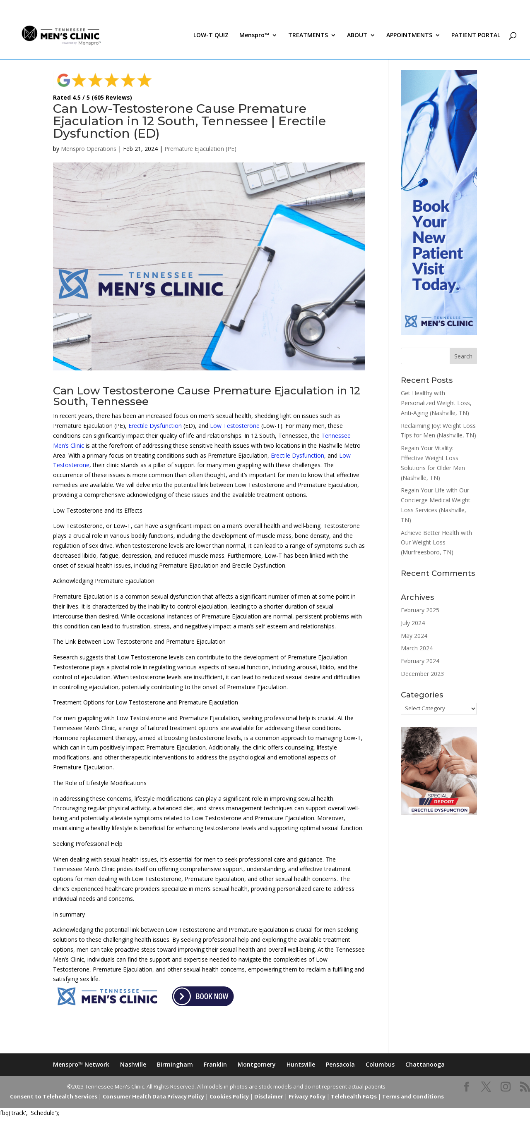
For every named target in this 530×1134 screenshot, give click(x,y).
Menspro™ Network (81, 1064)
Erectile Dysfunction (155, 426)
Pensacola (340, 1064)
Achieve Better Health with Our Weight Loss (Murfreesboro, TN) (436, 542)
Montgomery (257, 1064)
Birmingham (175, 1064)
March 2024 (417, 648)
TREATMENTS (308, 36)
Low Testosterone (235, 426)
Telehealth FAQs (354, 1096)
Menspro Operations (88, 149)
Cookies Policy (229, 1096)
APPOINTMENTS (409, 36)
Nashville (133, 1064)
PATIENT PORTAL (475, 36)
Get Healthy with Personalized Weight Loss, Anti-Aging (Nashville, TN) (436, 403)
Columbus (380, 1064)
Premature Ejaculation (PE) (200, 149)
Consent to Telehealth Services (53, 1096)
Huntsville (301, 1064)
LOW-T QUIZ (211, 36)
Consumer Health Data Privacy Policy (153, 1096)
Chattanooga (425, 1064)
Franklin (215, 1064)
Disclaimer (268, 1096)
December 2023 (422, 674)
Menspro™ (254, 36)
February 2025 (420, 610)
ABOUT (357, 36)
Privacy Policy (307, 1096)
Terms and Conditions (413, 1096)
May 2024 (414, 636)
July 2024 (413, 623)
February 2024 (420, 661)
